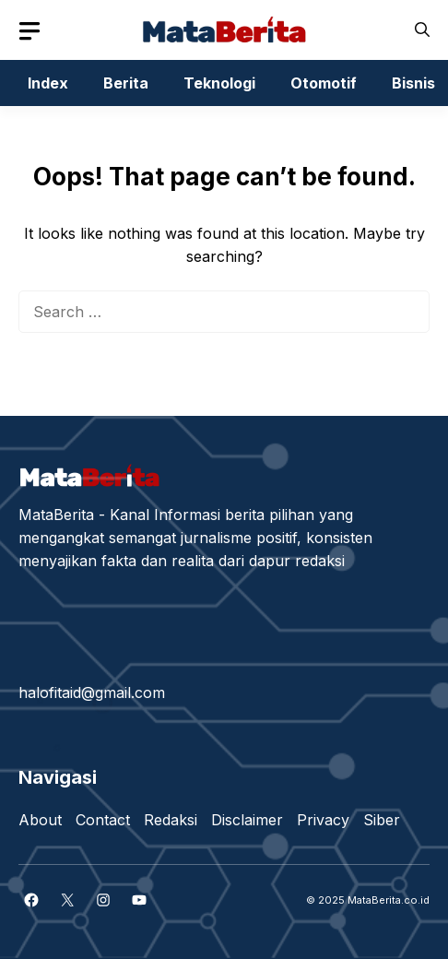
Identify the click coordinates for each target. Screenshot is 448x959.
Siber (381, 820)
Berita (125, 83)
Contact (103, 820)
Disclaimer (247, 820)
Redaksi (170, 820)
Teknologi (219, 83)
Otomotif (323, 83)
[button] (422, 29)
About (40, 820)
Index (48, 83)
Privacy (323, 820)
